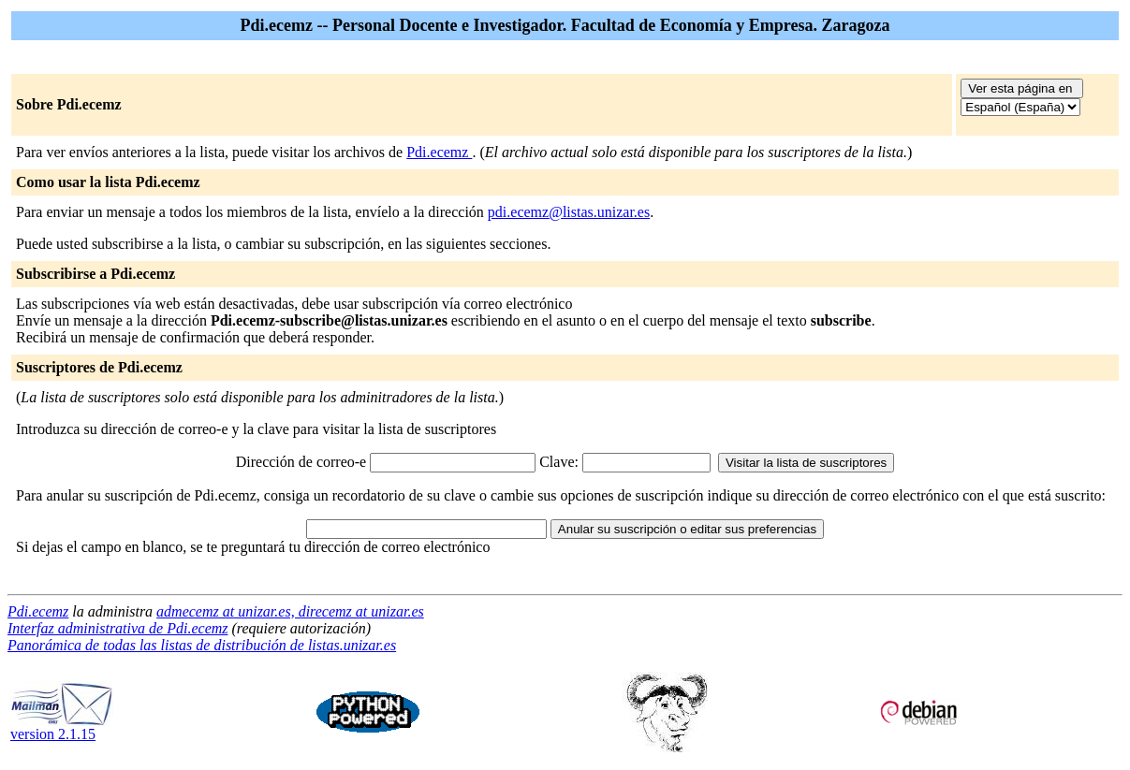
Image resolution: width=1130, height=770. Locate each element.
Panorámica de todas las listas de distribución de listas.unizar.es (201, 645)
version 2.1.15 (61, 727)
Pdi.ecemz (439, 152)
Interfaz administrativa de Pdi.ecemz (117, 628)
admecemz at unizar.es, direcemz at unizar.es (290, 611)
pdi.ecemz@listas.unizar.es (569, 212)
